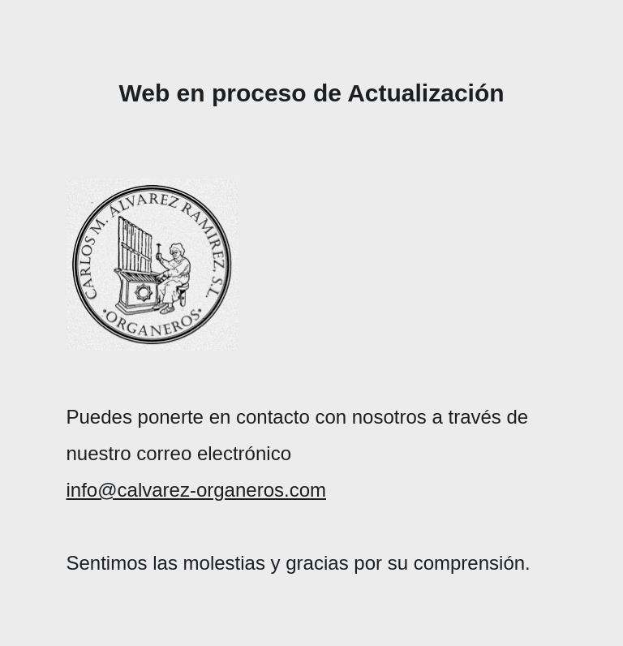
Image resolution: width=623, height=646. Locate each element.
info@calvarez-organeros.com (197, 490)
